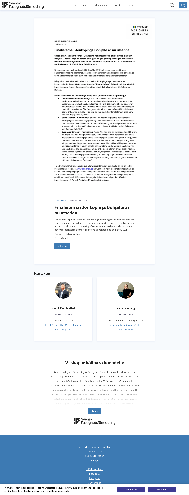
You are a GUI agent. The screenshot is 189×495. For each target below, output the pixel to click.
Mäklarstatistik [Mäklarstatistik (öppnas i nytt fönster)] (94, 469)
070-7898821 (125, 329)
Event (117, 5)
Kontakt (131, 5)
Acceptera (162, 489)
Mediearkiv (100, 5)
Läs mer (94, 411)
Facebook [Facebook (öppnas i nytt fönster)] (94, 473)
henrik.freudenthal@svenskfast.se (63, 325)
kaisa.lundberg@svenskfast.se (126, 325)
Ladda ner (62, 246)
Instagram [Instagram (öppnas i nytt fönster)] (94, 478)
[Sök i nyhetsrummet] (172, 5)
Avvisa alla (131, 489)
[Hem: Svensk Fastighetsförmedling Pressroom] (23, 5)
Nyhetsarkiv (81, 5)
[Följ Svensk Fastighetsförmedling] (183, 5)
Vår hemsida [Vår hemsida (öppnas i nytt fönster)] (94, 482)
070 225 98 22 (63, 329)
